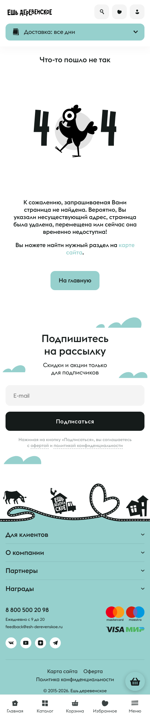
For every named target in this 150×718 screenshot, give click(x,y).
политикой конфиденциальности (88, 445)
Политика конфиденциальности (75, 679)
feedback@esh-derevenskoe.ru (34, 627)
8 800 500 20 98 (27, 610)
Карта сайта (62, 671)
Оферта (93, 671)
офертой (40, 445)
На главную (75, 280)
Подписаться (75, 421)
